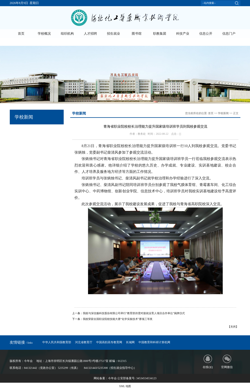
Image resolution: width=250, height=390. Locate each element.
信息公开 (205, 33)
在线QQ (208, 362)
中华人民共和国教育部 (56, 342)
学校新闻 (223, 113)
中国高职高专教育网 (109, 342)
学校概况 (44, 33)
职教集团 (159, 33)
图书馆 (137, 33)
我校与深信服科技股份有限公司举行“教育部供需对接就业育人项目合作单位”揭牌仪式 (134, 313)
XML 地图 (125, 386)
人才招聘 (90, 33)
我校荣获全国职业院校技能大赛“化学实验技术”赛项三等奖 (117, 319)
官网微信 (227, 362)
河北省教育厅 (83, 342)
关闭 (233, 326)
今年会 (112, 378)
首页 (21, 33)
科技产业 (182, 33)
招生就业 (113, 33)
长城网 (130, 342)
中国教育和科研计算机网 (154, 342)
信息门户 (228, 33)
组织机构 (67, 33)
